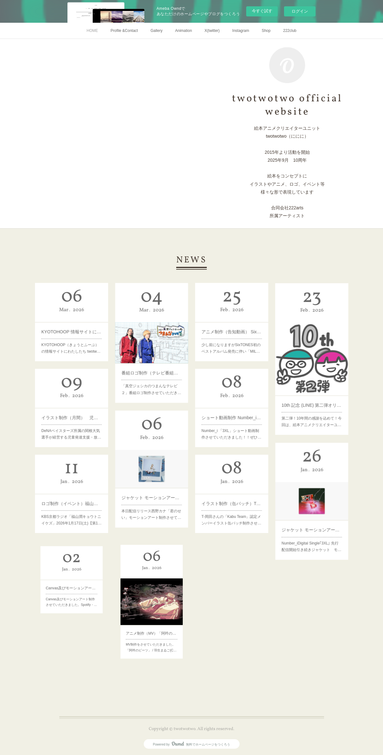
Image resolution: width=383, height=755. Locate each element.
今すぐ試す (262, 11)
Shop (266, 30)
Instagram (240, 30)
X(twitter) (212, 30)
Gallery (156, 30)
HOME (92, 30)
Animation (183, 30)
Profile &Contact (124, 30)
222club (289, 30)
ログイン (300, 11)
